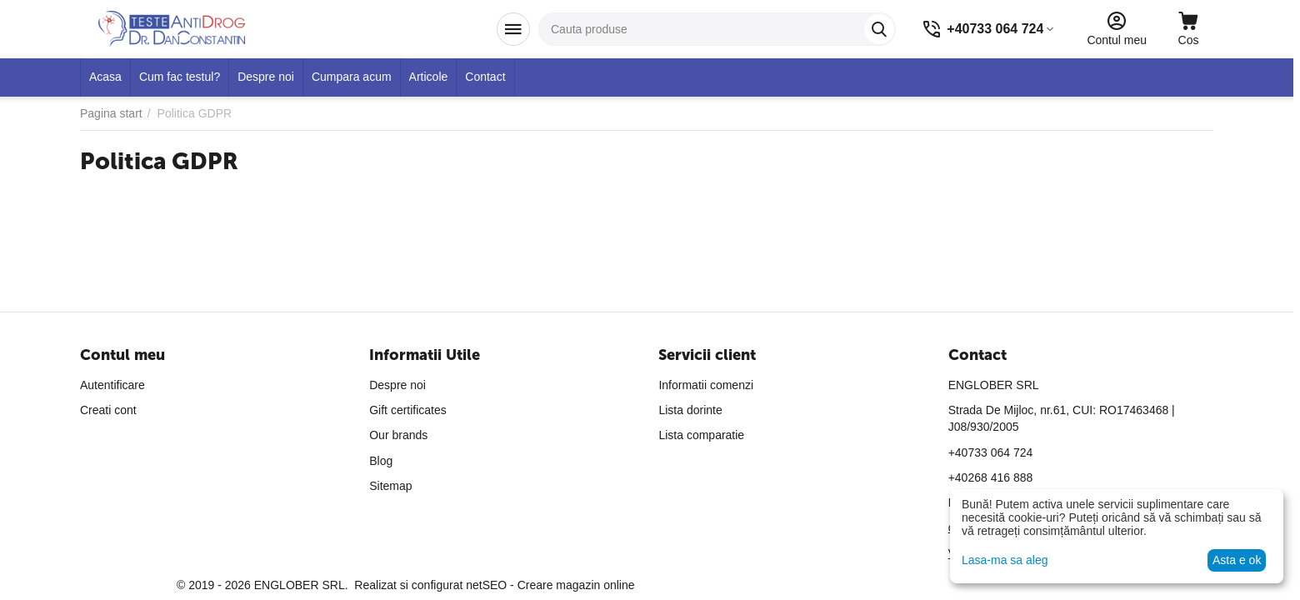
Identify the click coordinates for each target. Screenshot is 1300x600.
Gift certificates (408, 410)
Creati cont (108, 410)
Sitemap (390, 485)
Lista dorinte (690, 410)
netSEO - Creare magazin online (550, 585)
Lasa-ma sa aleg (1005, 560)
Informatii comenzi (705, 385)
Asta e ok (1236, 560)
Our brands (398, 435)
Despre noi (397, 385)
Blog (380, 461)
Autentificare (112, 385)
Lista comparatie (701, 435)
